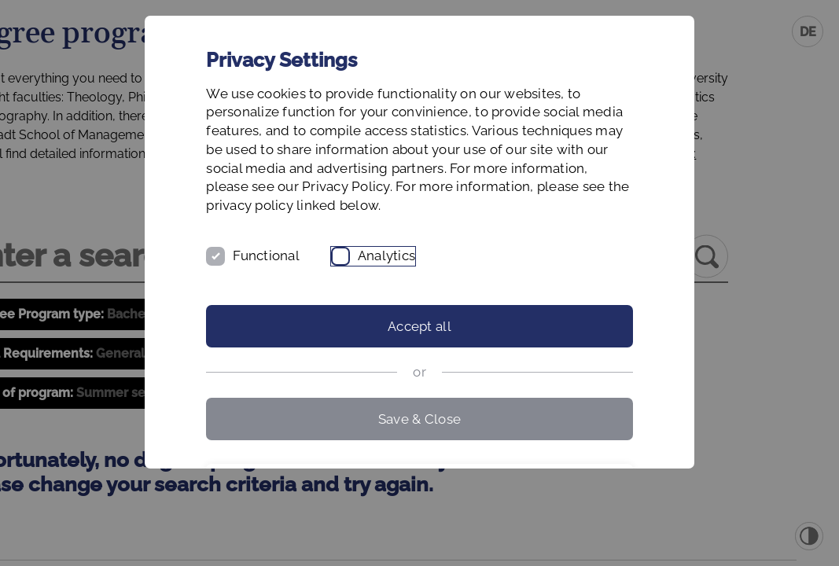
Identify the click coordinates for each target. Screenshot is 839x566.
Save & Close (419, 456)
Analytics (434, 293)
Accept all (419, 364)
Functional (315, 293)
